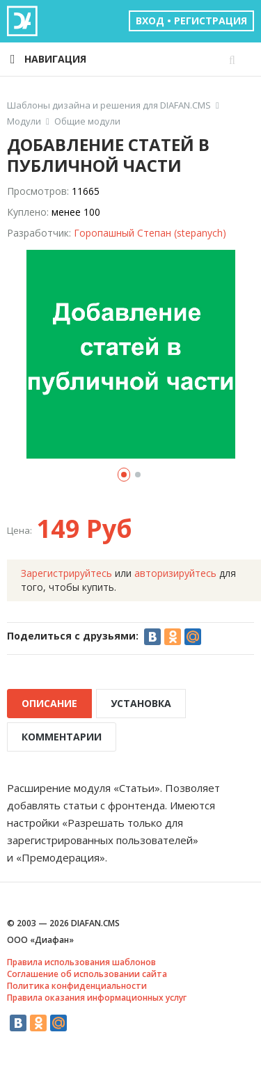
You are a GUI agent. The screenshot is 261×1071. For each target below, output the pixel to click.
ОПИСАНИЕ (49, 703)
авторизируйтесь (175, 573)
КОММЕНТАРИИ (62, 736)
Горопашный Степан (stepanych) (150, 232)
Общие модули (87, 121)
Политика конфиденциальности (77, 986)
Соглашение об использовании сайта (87, 974)
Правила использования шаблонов (81, 962)
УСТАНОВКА (141, 703)
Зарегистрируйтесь (66, 573)
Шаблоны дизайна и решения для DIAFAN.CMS (109, 105)
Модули (24, 121)
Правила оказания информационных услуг (97, 997)
